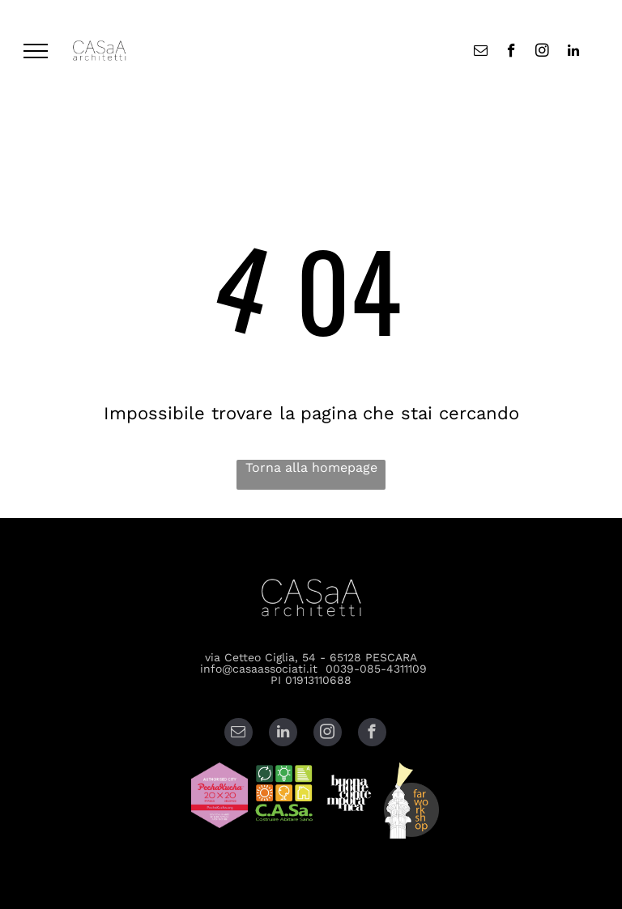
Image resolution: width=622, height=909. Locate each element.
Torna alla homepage (311, 467)
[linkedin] (573, 52)
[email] (481, 52)
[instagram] (542, 52)
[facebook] (511, 52)
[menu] (36, 51)
